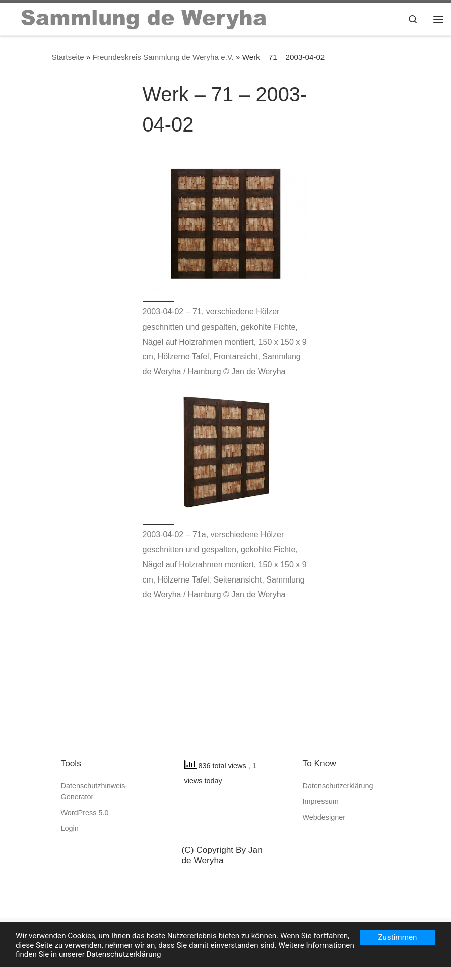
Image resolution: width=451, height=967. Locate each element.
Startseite (68, 57)
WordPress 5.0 (85, 813)
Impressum (321, 801)
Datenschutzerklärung (338, 786)
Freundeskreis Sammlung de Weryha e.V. (163, 57)
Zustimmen (397, 937)
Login (70, 828)
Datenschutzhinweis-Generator (94, 791)
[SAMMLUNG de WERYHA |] (144, 18)
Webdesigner (324, 817)
